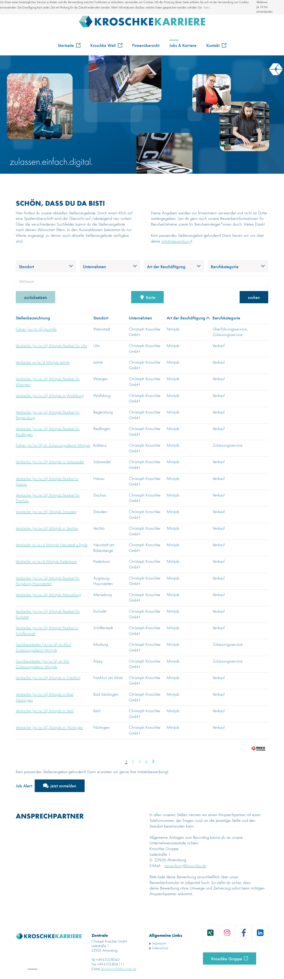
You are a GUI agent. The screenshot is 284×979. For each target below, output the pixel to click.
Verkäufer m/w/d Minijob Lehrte (43, 362)
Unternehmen (140, 318)
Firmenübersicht (145, 45)
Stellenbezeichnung (33, 318)
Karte (147, 297)
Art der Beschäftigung (188, 318)
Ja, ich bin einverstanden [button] (264, 9)
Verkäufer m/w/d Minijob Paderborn (46, 561)
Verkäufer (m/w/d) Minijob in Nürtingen (49, 727)
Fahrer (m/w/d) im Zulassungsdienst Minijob (53, 445)
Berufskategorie (226, 318)
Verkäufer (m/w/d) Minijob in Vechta (47, 528)
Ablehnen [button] (262, 2)
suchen (254, 297)
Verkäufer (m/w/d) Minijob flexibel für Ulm (51, 346)
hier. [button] (206, 7)
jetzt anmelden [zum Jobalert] (63, 786)
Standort (100, 318)
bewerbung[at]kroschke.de (118, 969)
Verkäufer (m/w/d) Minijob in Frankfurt (48, 678)
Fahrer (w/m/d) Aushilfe (36, 329)
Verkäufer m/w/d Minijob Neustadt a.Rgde (52, 545)
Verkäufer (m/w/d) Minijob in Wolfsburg (50, 396)
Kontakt (216, 45)
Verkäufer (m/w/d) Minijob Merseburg (48, 595)
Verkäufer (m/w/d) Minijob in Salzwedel (50, 462)
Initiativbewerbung (176, 241)
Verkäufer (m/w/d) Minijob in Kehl (45, 711)
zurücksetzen (35, 297)
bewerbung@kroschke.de (185, 866)
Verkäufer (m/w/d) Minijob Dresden (46, 512)
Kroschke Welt (106, 45)
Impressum (159, 943)
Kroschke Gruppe (226, 958)
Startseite (69, 45)
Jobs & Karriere (182, 45)
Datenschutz (160, 948)
